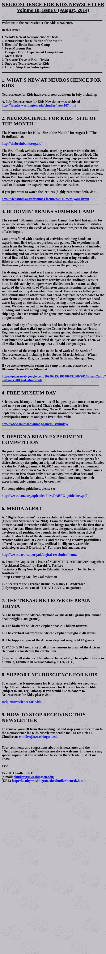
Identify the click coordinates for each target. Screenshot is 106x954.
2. (3, 118)
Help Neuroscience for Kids (21, 702)
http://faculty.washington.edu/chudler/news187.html (39, 105)
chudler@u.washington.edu (38, 736)
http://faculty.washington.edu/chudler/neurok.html (48, 780)
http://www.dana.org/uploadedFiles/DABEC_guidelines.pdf (44, 495)
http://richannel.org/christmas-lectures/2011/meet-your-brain (45, 199)
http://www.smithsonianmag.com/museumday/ (35, 424)
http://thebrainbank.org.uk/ (21, 143)
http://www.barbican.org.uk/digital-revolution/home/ (39, 554)
